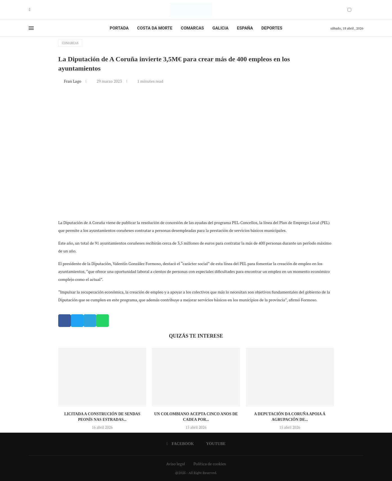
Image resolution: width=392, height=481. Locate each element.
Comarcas (192, 28)
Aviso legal (175, 463)
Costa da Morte (155, 28)
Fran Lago (73, 81)
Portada (119, 28)
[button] (64, 320)
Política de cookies (209, 463)
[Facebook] (30, 10)
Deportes (272, 28)
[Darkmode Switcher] (349, 10)
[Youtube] (33, 10)
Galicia (220, 28)
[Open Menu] (31, 28)
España (245, 28)
